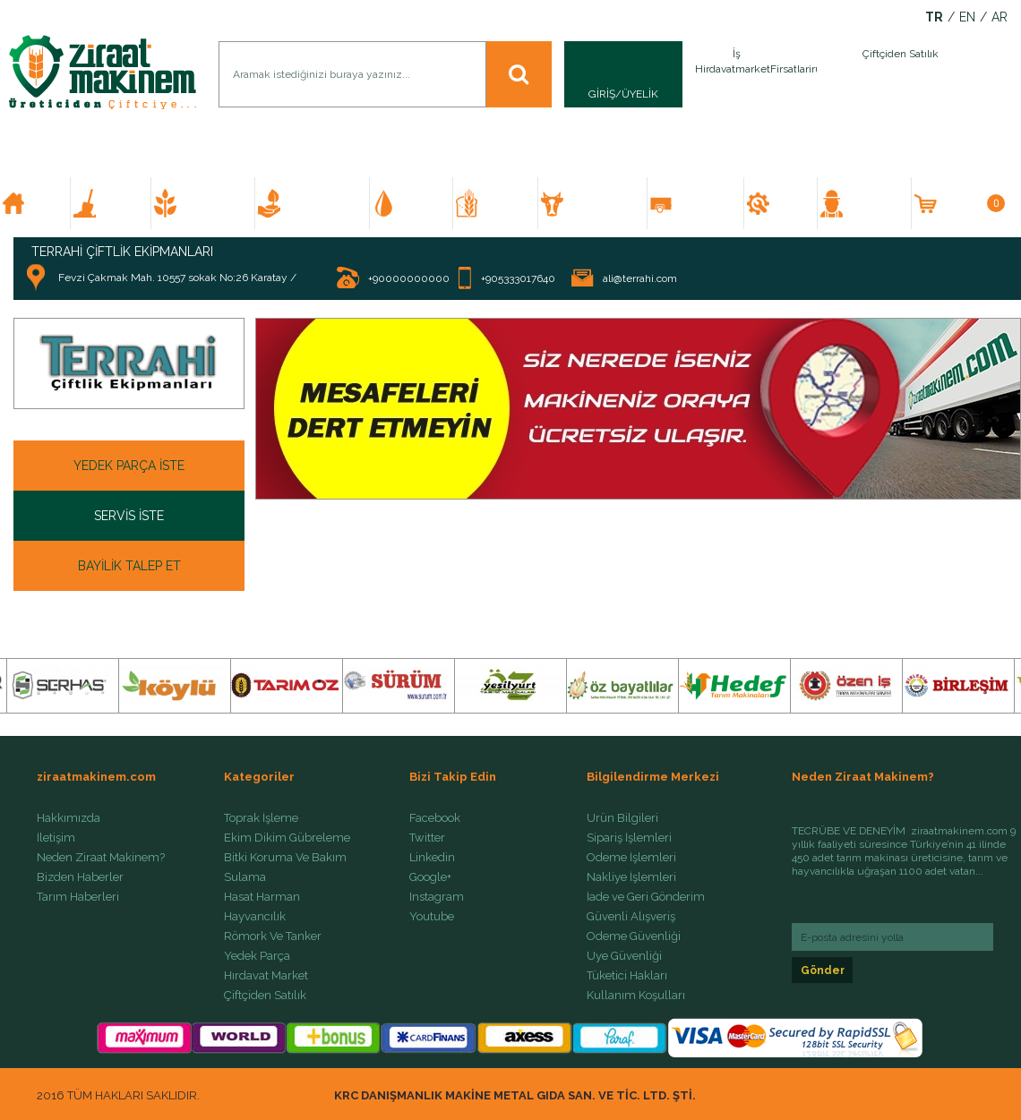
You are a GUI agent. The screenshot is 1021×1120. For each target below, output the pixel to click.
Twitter (427, 838)
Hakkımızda (68, 818)
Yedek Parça (257, 956)
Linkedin (432, 857)
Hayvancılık (255, 917)
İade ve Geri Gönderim (646, 897)
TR (934, 17)
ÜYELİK (640, 94)
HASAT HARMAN (504, 203)
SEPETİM (972, 203)
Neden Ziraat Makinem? (101, 857)
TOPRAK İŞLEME (118, 203)
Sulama (245, 877)
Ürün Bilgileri (622, 818)
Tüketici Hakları (627, 976)
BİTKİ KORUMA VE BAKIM (319, 203)
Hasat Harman (262, 897)
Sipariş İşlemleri (629, 838)
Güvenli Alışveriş (631, 917)
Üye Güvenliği (624, 956)
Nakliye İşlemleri (631, 877)
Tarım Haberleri (78, 897)
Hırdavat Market (266, 976)
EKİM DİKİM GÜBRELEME (211, 203)
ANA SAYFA (42, 203)
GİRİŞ (601, 94)
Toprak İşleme (261, 818)
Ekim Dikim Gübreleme (287, 838)
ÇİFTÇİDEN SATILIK (871, 203)
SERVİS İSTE (129, 516)
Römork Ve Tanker (273, 936)
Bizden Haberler (80, 877)
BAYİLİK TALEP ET (129, 566)
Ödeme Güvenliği (634, 936)
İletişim (56, 838)
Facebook (434, 818)
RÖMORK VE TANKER (703, 203)
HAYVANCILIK (599, 203)
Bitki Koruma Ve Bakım (285, 857)
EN (967, 17)
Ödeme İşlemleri (631, 857)
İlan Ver (813, 74)
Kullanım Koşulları (636, 995)
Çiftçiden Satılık (265, 995)
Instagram (436, 897)
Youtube (431, 917)
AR (999, 17)
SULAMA (419, 203)
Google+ (430, 877)
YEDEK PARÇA (788, 203)
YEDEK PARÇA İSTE (128, 465)
